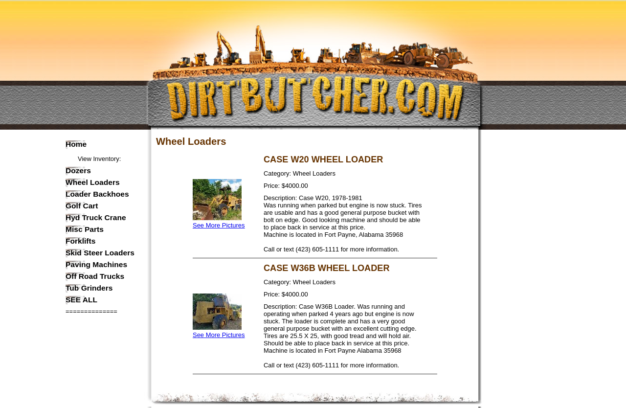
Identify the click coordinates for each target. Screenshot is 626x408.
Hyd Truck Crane (96, 218)
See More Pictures (219, 221)
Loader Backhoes (97, 194)
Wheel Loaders (93, 182)
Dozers (78, 171)
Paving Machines (96, 265)
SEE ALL (81, 300)
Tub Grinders (89, 288)
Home (76, 144)
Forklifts (80, 241)
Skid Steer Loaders (100, 253)
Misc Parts (85, 229)
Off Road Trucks (95, 276)
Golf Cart (82, 206)
